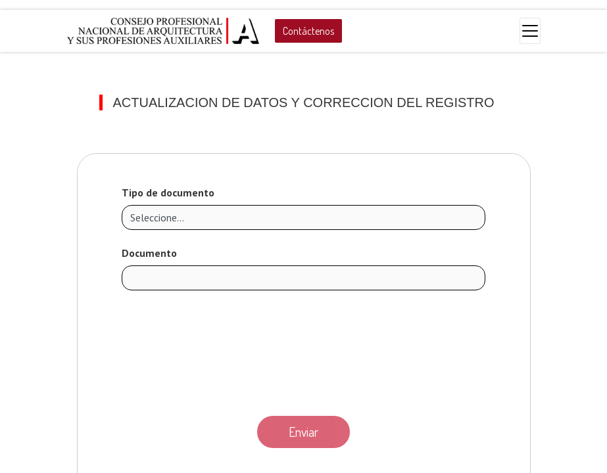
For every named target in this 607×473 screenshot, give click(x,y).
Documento (149, 252)
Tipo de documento (168, 192)
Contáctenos (308, 30)
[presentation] (304, 349)
